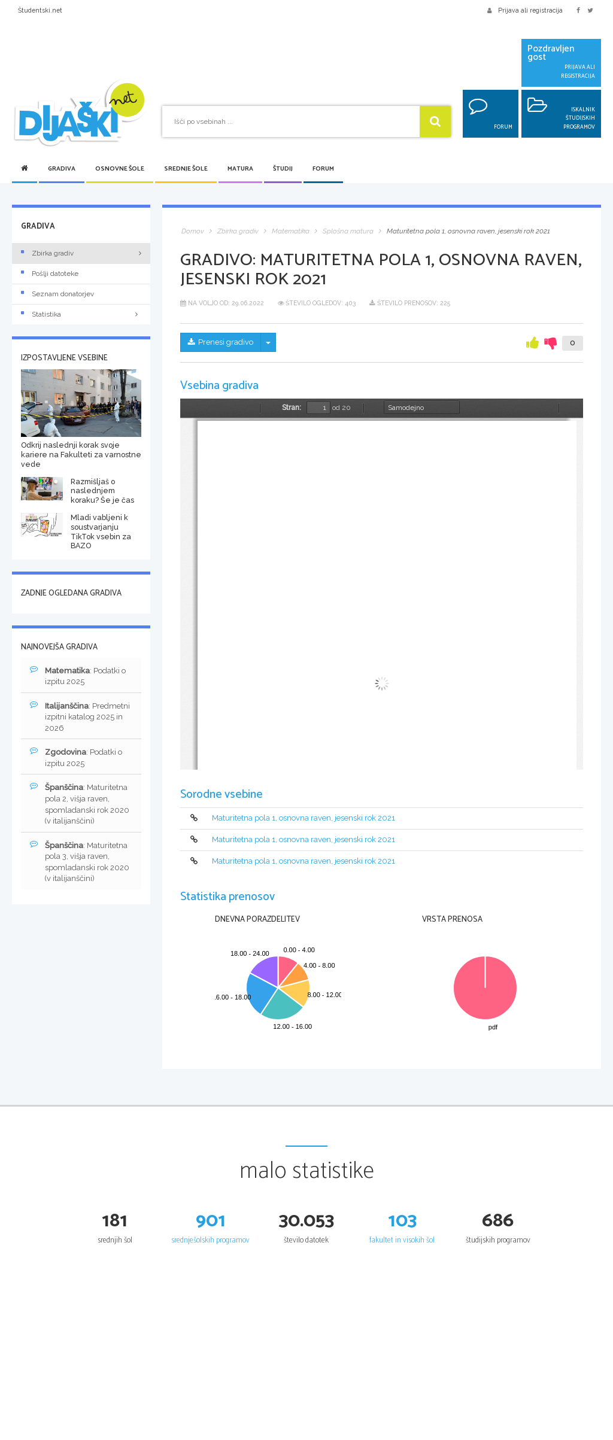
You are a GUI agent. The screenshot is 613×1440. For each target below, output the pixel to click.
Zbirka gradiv (47, 253)
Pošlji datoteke (49, 273)
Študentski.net (40, 10)
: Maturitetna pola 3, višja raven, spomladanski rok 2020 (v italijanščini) (79, 861)
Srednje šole (186, 169)
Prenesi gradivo (220, 342)
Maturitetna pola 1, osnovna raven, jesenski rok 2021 (303, 818)
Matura (240, 169)
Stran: (291, 407)
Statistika (81, 314)
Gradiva (61, 169)
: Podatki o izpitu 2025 (78, 676)
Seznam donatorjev (57, 294)
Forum (323, 169)
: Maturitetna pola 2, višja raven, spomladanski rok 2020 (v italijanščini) (79, 804)
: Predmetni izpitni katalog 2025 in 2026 (80, 717)
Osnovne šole (119, 169)
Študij (283, 169)
